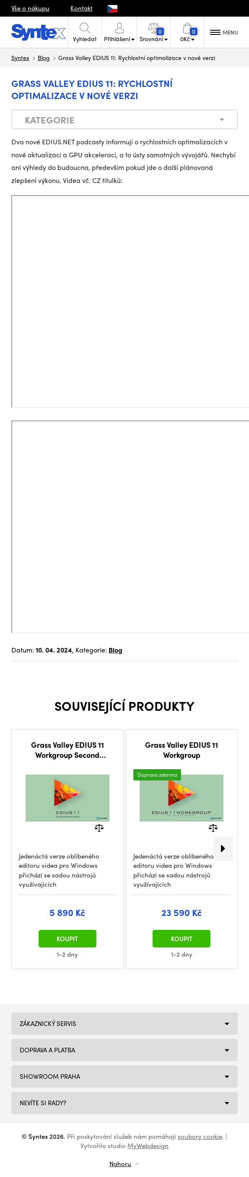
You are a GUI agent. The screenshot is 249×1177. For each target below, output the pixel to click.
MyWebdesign (148, 1145)
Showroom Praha (50, 1076)
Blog (44, 57)
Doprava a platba (47, 1049)
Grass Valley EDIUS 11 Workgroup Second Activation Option (67, 749)
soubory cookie (200, 1136)
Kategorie (50, 119)
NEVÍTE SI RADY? (43, 1102)
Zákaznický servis (48, 1023)
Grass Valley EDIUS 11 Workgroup (181, 749)
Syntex (20, 57)
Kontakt (81, 8)
